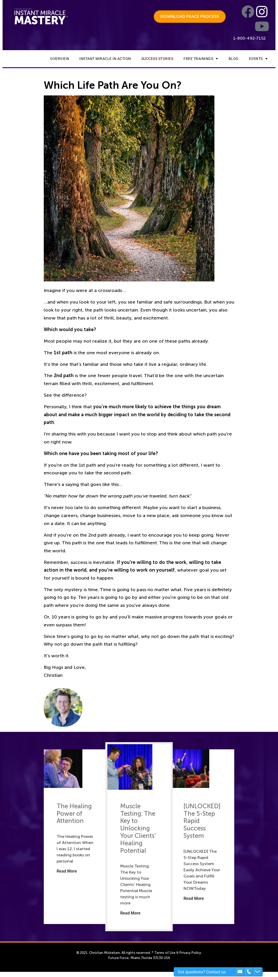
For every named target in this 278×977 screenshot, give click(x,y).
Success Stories (157, 59)
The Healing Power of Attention (74, 813)
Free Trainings (201, 58)
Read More (67, 871)
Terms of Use (165, 953)
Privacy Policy (190, 953)
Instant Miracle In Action (105, 59)
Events (258, 58)
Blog (234, 59)
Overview (59, 59)
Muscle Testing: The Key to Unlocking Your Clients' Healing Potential (138, 828)
